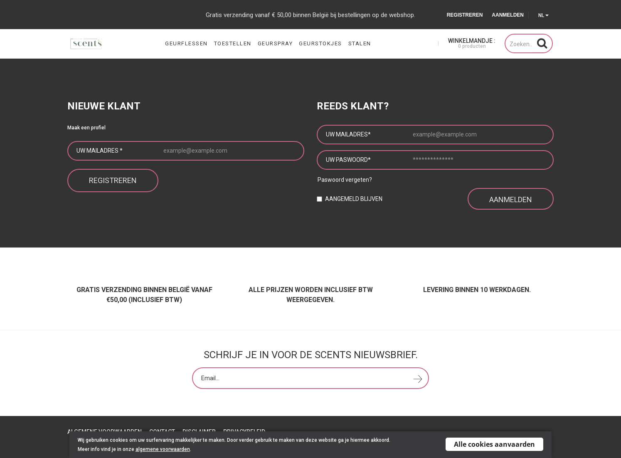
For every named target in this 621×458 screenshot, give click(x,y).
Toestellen (232, 44)
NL (543, 15)
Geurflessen (186, 44)
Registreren (465, 15)
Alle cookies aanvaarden (494, 444)
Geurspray (275, 44)
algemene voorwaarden (163, 449)
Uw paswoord (348, 159)
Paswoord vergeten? (345, 179)
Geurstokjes (320, 44)
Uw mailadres (99, 150)
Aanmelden (508, 15)
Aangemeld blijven (353, 198)
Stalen (359, 44)
